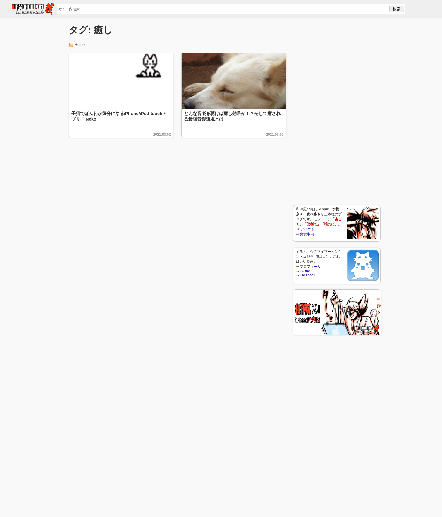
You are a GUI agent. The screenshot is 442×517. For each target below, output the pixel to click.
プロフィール (310, 266)
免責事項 (307, 234)
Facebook (307, 275)
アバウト (307, 229)
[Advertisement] (337, 111)
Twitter (305, 271)
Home (80, 44)
